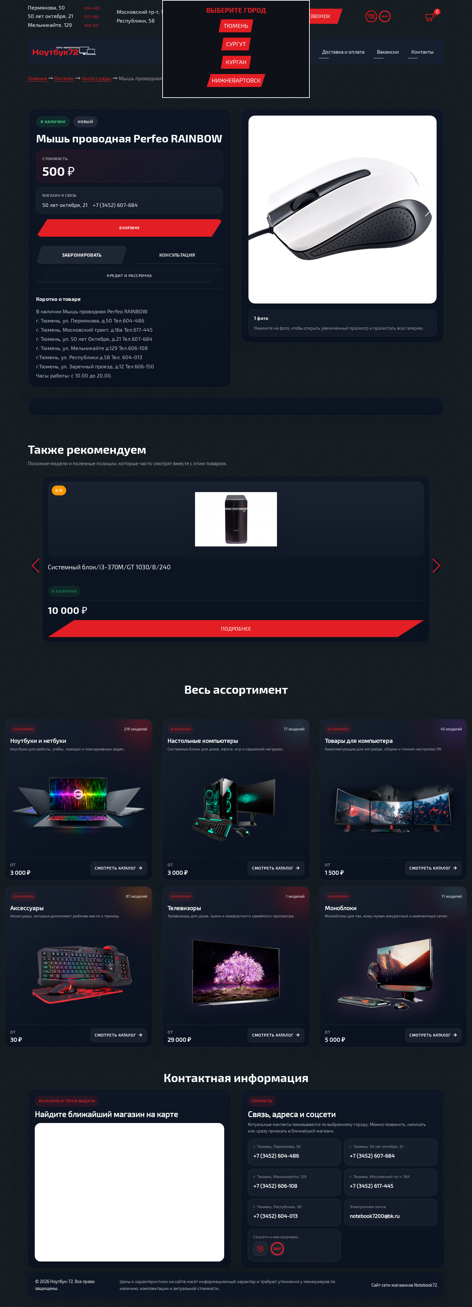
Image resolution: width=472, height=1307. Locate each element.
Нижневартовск (236, 80)
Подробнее (236, 629)
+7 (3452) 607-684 (115, 205)
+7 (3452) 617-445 (371, 1186)
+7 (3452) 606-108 (275, 1186)
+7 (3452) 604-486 (276, 1156)
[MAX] (277, 1249)
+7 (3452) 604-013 (275, 1216)
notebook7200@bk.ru (375, 1216)
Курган (236, 61)
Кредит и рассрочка (129, 276)
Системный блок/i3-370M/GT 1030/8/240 (109, 567)
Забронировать (82, 255)
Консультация (177, 255)
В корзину (130, 228)
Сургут (236, 43)
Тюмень (236, 25)
